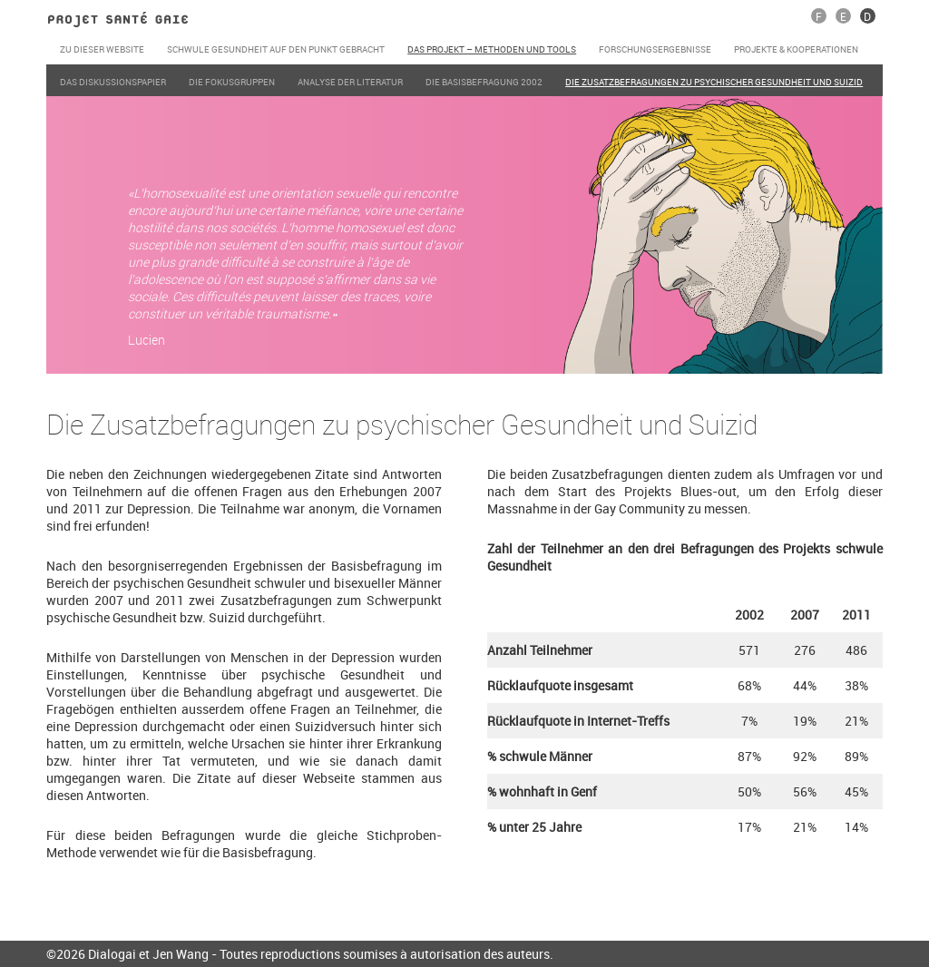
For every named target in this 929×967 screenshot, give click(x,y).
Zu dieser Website (102, 49)
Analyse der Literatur (350, 81)
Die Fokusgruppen (232, 81)
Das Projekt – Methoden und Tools (491, 49)
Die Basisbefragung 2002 (484, 81)
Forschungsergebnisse (655, 49)
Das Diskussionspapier (113, 81)
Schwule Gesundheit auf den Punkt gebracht (276, 49)
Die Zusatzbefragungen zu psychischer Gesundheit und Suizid (714, 81)
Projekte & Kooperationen (796, 49)
